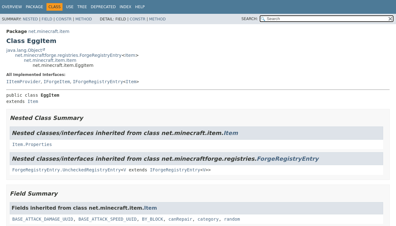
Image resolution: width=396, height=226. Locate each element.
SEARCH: (249, 19)
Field (46, 19)
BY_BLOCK (152, 219)
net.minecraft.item (48, 31)
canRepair (180, 219)
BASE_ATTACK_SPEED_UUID (108, 219)
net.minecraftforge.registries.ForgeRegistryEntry (68, 55)
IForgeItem (56, 81)
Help (140, 7)
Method (83, 19)
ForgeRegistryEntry (287, 158)
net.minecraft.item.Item (50, 60)
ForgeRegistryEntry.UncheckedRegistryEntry (66, 169)
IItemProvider (23, 81)
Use (69, 7)
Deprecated (103, 7)
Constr (64, 19)
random (232, 219)
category (208, 219)
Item (130, 55)
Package (34, 7)
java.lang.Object (24, 50)
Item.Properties (32, 144)
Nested (30, 19)
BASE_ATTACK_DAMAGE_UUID (42, 219)
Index (126, 7)
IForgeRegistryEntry (98, 81)
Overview (12, 7)
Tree (82, 7)
